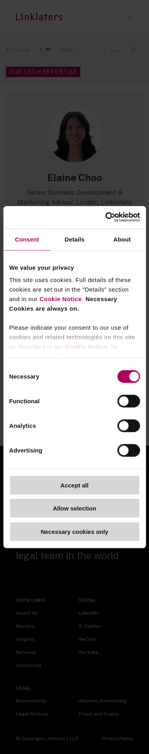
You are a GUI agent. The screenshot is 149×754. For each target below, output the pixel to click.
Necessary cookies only (74, 531)
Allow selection (74, 508)
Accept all (74, 484)
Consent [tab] (27, 239)
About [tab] (122, 239)
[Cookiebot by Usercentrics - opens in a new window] (106, 217)
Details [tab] (75, 239)
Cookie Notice (60, 299)
